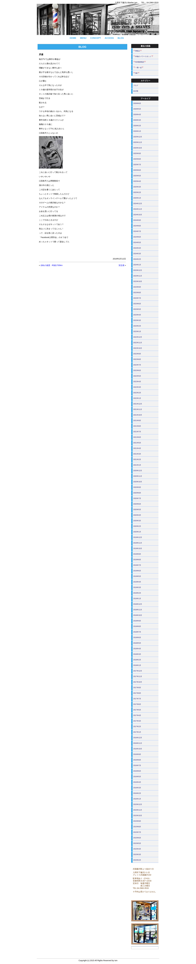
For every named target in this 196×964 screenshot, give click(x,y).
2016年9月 (137, 754)
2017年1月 (137, 732)
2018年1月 (137, 665)
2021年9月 (137, 420)
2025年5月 (137, 176)
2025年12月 (137, 137)
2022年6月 (137, 370)
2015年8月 (137, 827)
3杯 (136, 73)
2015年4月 (137, 849)
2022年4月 (137, 382)
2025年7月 (137, 165)
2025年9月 (137, 153)
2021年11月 (137, 409)
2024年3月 (137, 254)
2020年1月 (137, 532)
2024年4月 (137, 248)
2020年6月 (137, 504)
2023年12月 (137, 270)
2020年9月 (137, 487)
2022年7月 (137, 365)
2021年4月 (137, 448)
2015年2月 (137, 860)
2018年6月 (137, 637)
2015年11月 (137, 810)
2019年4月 (137, 582)
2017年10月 (137, 682)
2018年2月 (137, 660)
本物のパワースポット (143, 56)
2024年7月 (137, 231)
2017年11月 (137, 676)
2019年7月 (137, 565)
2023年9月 (137, 287)
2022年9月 (137, 354)
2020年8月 (137, 493)
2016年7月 (137, 765)
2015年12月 (137, 804)
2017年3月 (137, 721)
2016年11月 (137, 743)
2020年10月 (137, 482)
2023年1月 (137, 331)
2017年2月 (137, 726)
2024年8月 (137, 226)
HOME (73, 38)
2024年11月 (137, 209)
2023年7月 (137, 298)
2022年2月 (137, 393)
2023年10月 (137, 281)
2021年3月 (137, 454)
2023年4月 (137, 315)
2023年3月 (137, 320)
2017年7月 (137, 699)
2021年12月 (137, 404)
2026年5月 (137, 109)
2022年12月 (137, 337)
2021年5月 (137, 443)
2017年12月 (137, 671)
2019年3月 (137, 587)
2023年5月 (137, 309)
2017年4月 (137, 715)
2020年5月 (137, 509)
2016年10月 (137, 749)
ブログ (135, 85)
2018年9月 (137, 621)
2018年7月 (137, 632)
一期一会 (138, 68)
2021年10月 (137, 415)
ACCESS (109, 38)
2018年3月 (137, 654)
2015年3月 (137, 854)
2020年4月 (137, 515)
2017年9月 (137, 688)
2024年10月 (137, 215)
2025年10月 (137, 148)
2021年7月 (137, 432)
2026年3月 (137, 120)
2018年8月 (137, 626)
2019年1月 (137, 599)
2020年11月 (137, 476)
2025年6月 (137, 170)
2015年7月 (137, 832)
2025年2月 (137, 192)
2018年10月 (137, 615)
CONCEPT (95, 38)
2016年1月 (137, 799)
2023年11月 (137, 276)
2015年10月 (137, 815)
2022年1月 (137, 398)
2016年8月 (137, 760)
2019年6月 (137, 571)
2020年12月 (137, 471)
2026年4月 (137, 114)
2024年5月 (137, 242)
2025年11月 (137, 142)
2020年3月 (137, 521)
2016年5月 (137, 777)
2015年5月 (137, 843)
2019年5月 (137, 576)
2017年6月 (137, 704)
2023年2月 (137, 326)
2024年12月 (137, 203)
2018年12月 (137, 604)
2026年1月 (137, 131)
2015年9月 (137, 821)
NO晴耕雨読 (139, 62)
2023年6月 (137, 304)
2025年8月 (137, 159)
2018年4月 (137, 649)
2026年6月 (137, 103)
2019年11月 (137, 543)
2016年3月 (137, 788)
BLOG (121, 38)
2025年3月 (137, 187)
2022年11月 (137, 343)
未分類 (135, 91)
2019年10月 (137, 548)
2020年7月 (137, 498)
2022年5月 (137, 376)
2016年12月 (137, 738)
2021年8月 (137, 426)
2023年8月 (137, 293)
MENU (83, 38)
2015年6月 (137, 838)
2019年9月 (137, 554)
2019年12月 (137, 537)
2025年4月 (137, 181)
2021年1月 (137, 465)
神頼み (137, 51)
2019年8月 (137, 560)
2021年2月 (137, 459)
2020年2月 (137, 526)
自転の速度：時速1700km (52, 265)
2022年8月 (137, 359)
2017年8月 (137, 693)
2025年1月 (137, 198)
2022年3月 (137, 387)
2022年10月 (137, 348)
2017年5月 (137, 710)
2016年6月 (137, 771)
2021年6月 (137, 437)
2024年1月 (137, 265)
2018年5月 (137, 643)
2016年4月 (137, 782)
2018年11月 (137, 610)
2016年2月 (137, 793)
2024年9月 (137, 220)
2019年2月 (137, 593)
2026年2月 (137, 126)
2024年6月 (137, 237)
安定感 (121, 265)
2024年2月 (137, 259)
